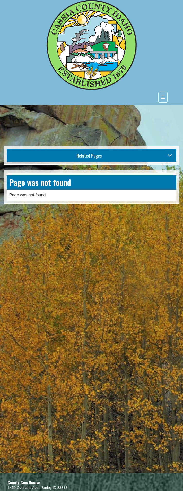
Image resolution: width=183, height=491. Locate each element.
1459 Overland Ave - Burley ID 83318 (37, 488)
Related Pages (124, 155)
